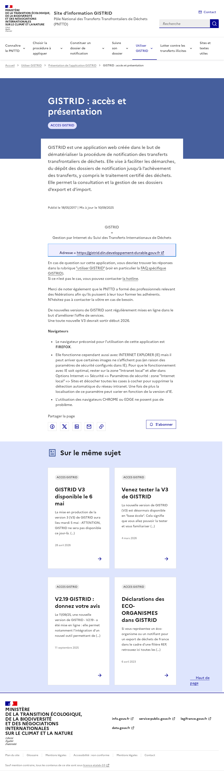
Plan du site (12, 755)
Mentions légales (56, 755)
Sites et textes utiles (205, 48)
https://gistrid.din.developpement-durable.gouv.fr (118, 252)
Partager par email (89, 426)
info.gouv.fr (121, 718)
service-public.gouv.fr (155, 718)
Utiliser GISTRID (142, 48)
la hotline (130, 278)
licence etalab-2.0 (94, 765)
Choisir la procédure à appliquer (42, 48)
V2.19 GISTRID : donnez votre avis (77, 602)
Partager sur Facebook (52, 426)
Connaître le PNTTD (13, 48)
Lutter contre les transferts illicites (173, 48)
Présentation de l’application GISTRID (72, 65)
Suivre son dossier (117, 48)
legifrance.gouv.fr (194, 718)
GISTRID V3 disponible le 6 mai (73, 497)
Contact (210, 12)
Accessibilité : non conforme (91, 755)
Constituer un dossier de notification (80, 48)
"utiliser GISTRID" (90, 268)
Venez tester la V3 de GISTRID (145, 493)
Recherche (214, 23)
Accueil (10, 65)
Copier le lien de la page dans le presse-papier (101, 426)
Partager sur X (64, 426)
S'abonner (161, 424)
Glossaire (32, 755)
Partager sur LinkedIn (76, 426)
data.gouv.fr (121, 728)
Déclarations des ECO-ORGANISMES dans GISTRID (143, 609)
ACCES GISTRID (62, 125)
